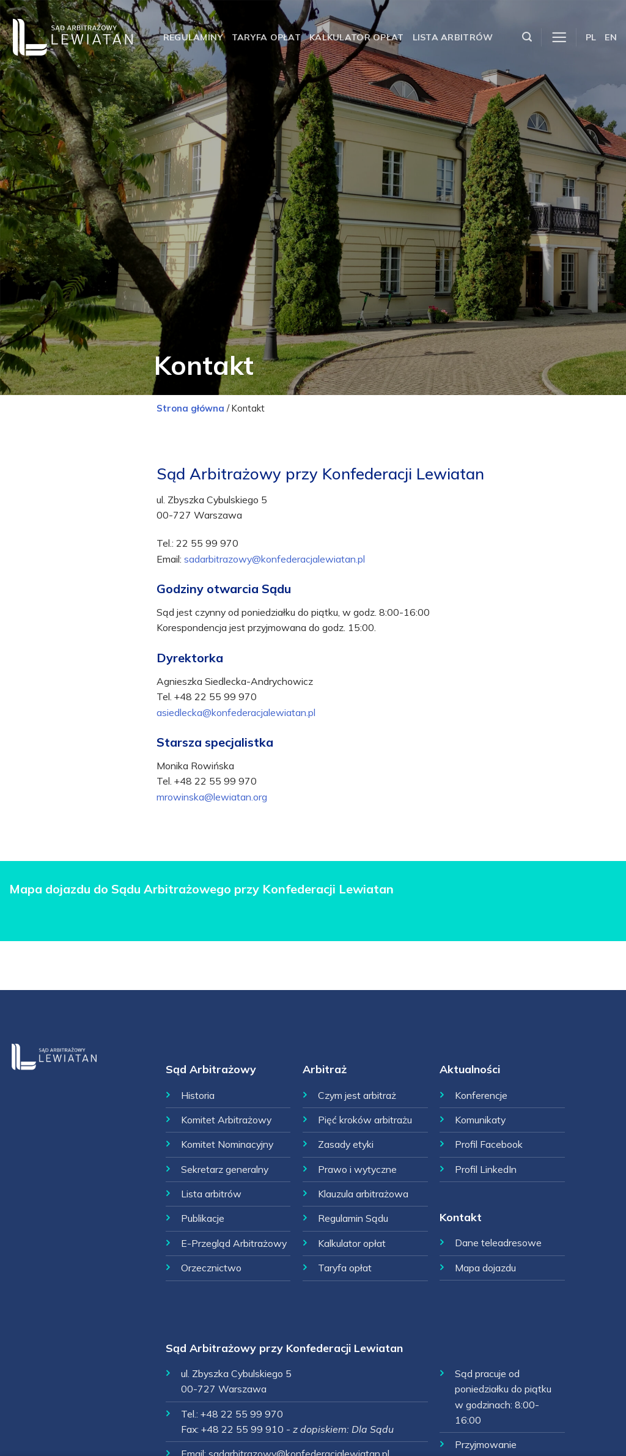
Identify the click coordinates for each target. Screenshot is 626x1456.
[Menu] (559, 37)
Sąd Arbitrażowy (211, 1069)
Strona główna (190, 408)
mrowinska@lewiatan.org (211, 797)
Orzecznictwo (211, 1268)
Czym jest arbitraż (357, 1095)
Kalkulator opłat (356, 37)
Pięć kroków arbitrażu (365, 1120)
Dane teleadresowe (498, 1242)
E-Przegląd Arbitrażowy (234, 1243)
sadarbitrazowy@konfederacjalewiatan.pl (274, 559)
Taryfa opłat (266, 37)
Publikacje (202, 1218)
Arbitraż (325, 1069)
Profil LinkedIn (486, 1169)
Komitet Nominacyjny (227, 1144)
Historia (198, 1095)
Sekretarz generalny (224, 1169)
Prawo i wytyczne (357, 1169)
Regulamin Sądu (353, 1218)
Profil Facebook (489, 1144)
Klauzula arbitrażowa (363, 1194)
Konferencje (481, 1095)
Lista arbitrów (453, 37)
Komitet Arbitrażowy (226, 1120)
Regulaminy (193, 37)
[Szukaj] (527, 37)
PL (591, 37)
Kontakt (461, 1217)
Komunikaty (480, 1120)
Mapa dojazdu (485, 1268)
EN (611, 37)
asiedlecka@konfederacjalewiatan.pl (235, 712)
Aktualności (470, 1069)
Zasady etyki (346, 1144)
